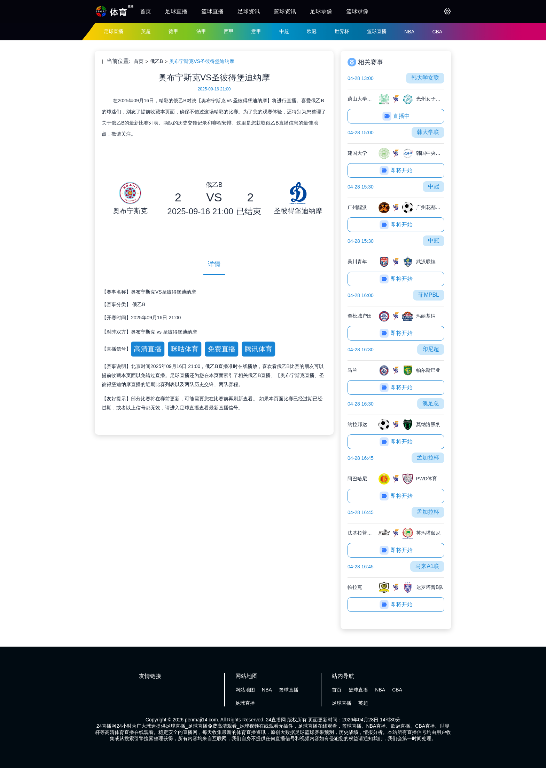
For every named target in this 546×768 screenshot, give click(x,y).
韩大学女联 (425, 78)
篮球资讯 (285, 11)
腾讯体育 (258, 349)
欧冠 (312, 31)
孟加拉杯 (428, 458)
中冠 (433, 186)
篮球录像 (357, 11)
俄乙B (156, 61)
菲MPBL (428, 295)
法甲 (201, 31)
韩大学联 (428, 132)
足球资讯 (248, 11)
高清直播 (147, 349)
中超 (284, 31)
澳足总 (430, 403)
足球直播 (176, 11)
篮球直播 (212, 11)
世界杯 (342, 31)
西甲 (229, 31)
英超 (146, 31)
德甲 (173, 31)
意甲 (256, 31)
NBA (409, 31)
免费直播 (221, 349)
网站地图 (245, 690)
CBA (437, 31)
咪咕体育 (184, 349)
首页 (145, 11)
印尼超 (430, 349)
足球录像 (321, 11)
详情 (214, 264)
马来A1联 (427, 566)
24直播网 (276, 719)
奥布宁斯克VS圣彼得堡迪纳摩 (201, 61)
